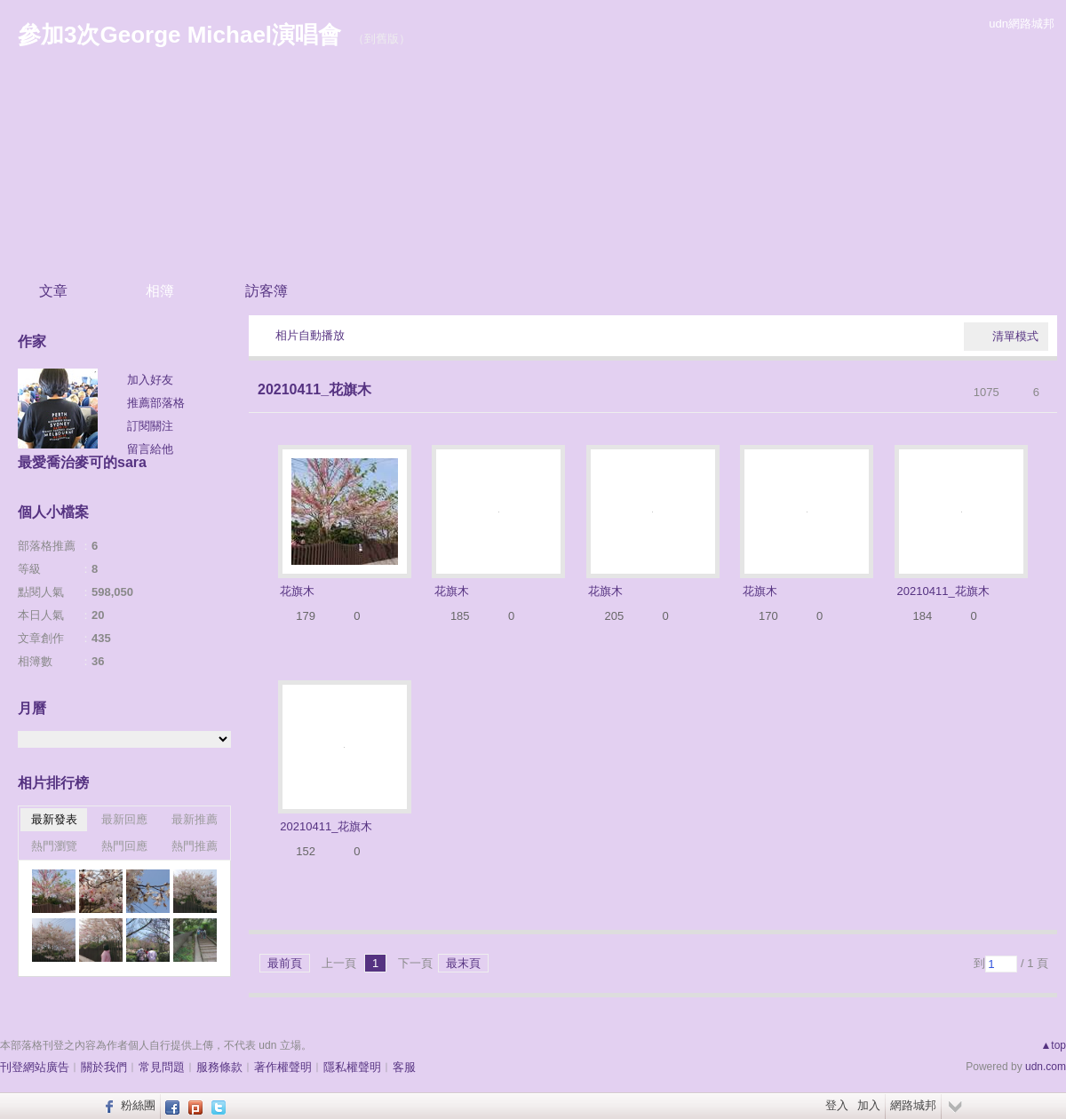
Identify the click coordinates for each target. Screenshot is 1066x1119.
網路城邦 (913, 1105)
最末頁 (463, 963)
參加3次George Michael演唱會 (179, 34)
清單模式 (1015, 336)
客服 (404, 1067)
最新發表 (54, 819)
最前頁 (284, 963)
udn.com (1045, 1066)
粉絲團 (138, 1105)
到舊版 (381, 38)
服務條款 (219, 1067)
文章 (53, 290)
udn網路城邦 (1021, 23)
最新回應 (124, 819)
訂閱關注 (150, 426)
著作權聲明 (283, 1067)
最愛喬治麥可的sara (82, 462)
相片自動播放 (310, 335)
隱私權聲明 (352, 1067)
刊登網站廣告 (34, 1067)
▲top (1053, 1045)
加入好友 (150, 379)
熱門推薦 (194, 846)
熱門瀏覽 (54, 846)
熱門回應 (124, 846)
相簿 (160, 290)
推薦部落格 (156, 402)
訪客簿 (266, 290)
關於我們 (104, 1067)
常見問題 (162, 1067)
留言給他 (150, 449)
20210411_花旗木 (314, 389)
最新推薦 (194, 819)
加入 (868, 1105)
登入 (836, 1105)
